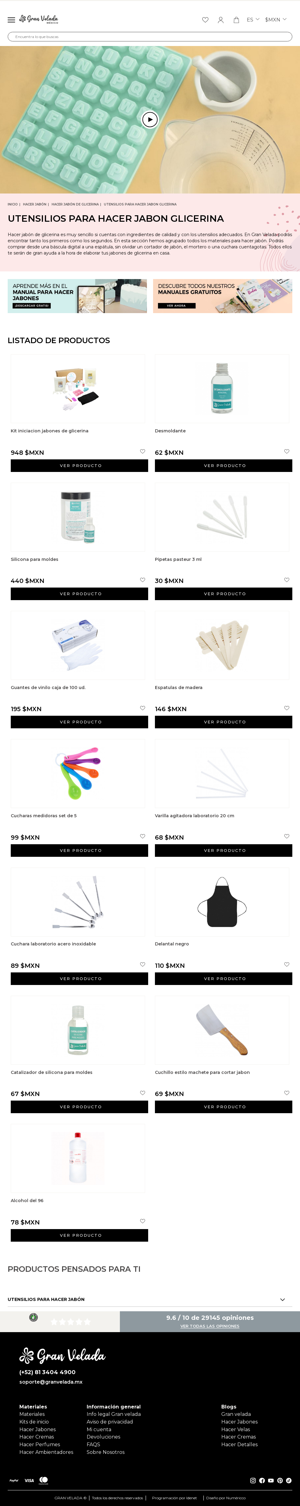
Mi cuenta (99, 1429)
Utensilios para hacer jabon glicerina (140, 204)
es (253, 20)
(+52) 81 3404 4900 (47, 1372)
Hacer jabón (34, 204)
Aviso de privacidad (110, 1422)
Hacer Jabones (37, 1429)
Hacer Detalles (239, 1444)
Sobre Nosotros (105, 1452)
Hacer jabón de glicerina (75, 204)
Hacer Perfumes (39, 1444)
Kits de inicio (34, 1422)
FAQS (93, 1444)
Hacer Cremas (36, 1437)
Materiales (32, 1414)
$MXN (275, 20)
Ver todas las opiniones (209, 1326)
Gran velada (236, 1414)
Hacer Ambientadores (46, 1452)
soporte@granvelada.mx (50, 1382)
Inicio (13, 204)
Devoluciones (103, 1437)
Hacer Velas (235, 1429)
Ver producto (81, 465)
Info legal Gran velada (114, 1414)
